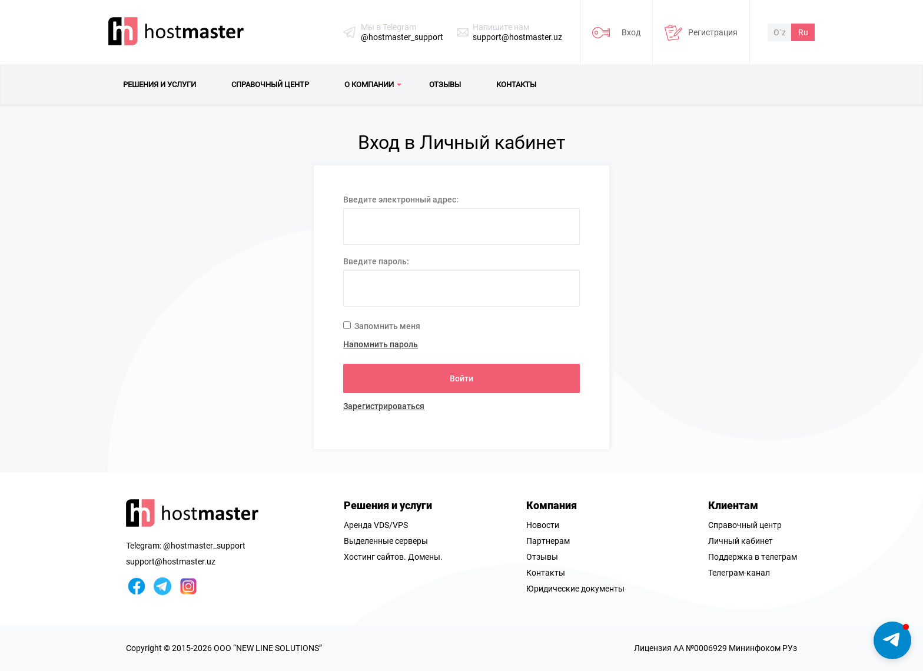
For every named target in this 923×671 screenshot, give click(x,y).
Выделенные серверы (386, 541)
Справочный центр (745, 525)
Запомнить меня (381, 326)
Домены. (425, 557)
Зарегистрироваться (383, 406)
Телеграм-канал (739, 572)
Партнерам (548, 541)
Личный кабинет (740, 541)
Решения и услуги (388, 505)
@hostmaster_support (402, 37)
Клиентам (733, 505)
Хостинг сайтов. (375, 557)
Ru (803, 32)
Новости (542, 525)
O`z (779, 32)
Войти (461, 378)
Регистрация (713, 32)
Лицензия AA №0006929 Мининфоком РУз (715, 648)
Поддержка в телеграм (752, 557)
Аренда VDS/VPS (376, 525)
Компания (551, 505)
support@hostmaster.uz (517, 37)
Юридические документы (575, 588)
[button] (892, 640)
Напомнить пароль (380, 344)
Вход (631, 32)
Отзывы (542, 557)
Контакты (545, 572)
